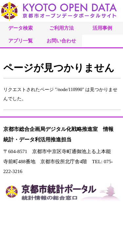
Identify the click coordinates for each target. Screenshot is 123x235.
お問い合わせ (61, 40)
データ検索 (20, 28)
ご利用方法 (61, 28)
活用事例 (102, 28)
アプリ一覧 (20, 40)
